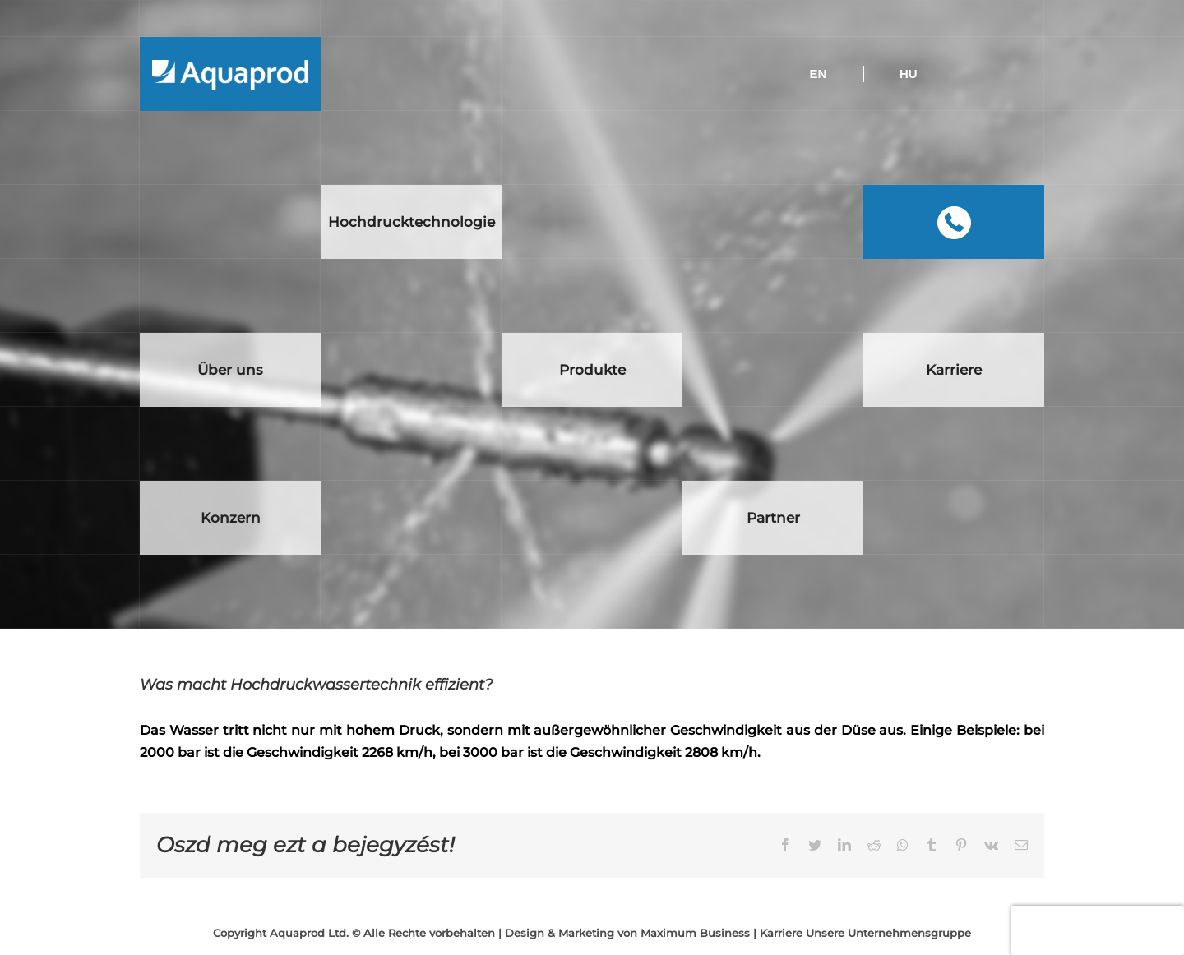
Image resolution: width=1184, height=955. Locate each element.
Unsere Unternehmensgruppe (888, 932)
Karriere (781, 932)
